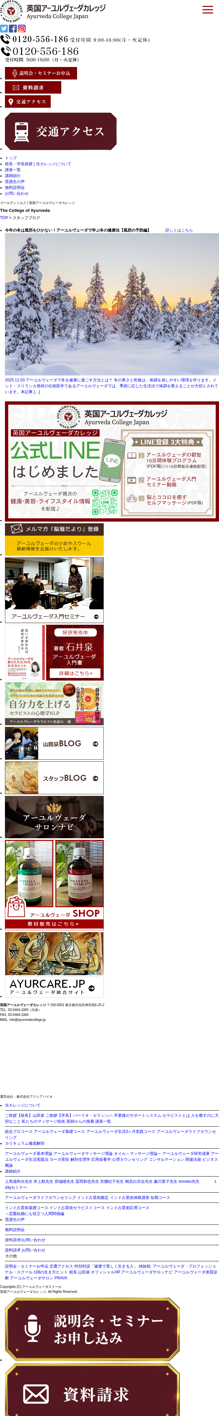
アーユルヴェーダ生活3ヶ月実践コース (121, 1131)
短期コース (160, 1197)
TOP (4, 217)
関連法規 (193, 1159)
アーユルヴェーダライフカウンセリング (40, 1197)
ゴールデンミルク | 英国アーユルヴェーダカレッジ (37, 203)
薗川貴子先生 (166, 1181)
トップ (11, 158)
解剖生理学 (80, 1159)
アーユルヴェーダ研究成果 (186, 1153)
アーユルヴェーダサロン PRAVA (38, 1278)
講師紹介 (13, 175)
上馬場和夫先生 (19, 1181)
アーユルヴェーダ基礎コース (59, 1131)
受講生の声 (15, 181)
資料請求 (13, 1250)
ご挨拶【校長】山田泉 (24, 1115)
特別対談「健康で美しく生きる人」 (106, 1266)
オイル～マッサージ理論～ (137, 1153)
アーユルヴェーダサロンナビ (147, 1272)
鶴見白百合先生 (139, 1181)
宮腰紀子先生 (112, 1181)
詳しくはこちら (172, 230)
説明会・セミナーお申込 (26, 1266)
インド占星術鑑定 (93, 1197)
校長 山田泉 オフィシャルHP (94, 1272)
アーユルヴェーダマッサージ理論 (83, 1153)
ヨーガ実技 (59, 1159)
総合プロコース (19, 1131)
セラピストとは (176, 1115)
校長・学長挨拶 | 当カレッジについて (38, 164)
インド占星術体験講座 (130, 1197)
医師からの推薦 (80, 1121)
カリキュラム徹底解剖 (24, 1143)
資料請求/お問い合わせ (25, 1240)
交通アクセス (61, 1266)
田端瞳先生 (64, 1181)
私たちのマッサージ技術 (43, 1121)
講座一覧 (13, 170)
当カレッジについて (23, 1105)
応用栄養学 (101, 1159)
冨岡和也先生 (87, 1181)
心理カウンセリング (130, 1159)
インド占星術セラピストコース (77, 1207)
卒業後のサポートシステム (137, 1115)
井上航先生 (43, 1181)
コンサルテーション (166, 1159)
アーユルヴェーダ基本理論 (28, 1153)
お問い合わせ (17, 193)
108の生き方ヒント (51, 1272)
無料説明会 (15, 187)
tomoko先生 (188, 1181)
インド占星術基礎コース (26, 1207)
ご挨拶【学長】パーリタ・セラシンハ (79, 1115)
